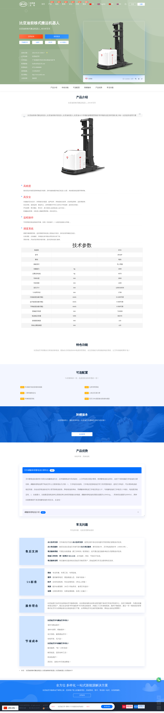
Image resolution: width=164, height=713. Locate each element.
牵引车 (50, 44)
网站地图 (22, 710)
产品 (50, 3)
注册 (141, 4)
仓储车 (37, 44)
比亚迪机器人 (60, 672)
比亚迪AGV (69, 672)
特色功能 (65, 87)
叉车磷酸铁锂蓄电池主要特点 (40, 472)
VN (111, 4)
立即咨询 (31, 37)
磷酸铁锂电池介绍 (35, 515)
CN (91, 4)
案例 (63, 3)
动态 (57, 3)
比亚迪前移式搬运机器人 (34, 672)
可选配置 (76, 87)
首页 (43, 4)
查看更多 (56, 37)
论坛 (70, 3)
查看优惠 (107, 706)
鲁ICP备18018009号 (34, 710)
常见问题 (110, 87)
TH (119, 4)
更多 (84, 3)
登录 (132, 4)
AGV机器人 (63, 44)
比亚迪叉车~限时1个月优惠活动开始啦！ (70, 706)
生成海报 (123, 79)
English (101, 4)
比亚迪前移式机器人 (49, 672)
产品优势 (98, 87)
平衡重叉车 (24, 44)
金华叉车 (45, 707)
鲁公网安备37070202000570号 (52, 710)
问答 (77, 3)
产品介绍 (54, 87)
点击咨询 (82, 436)
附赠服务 (87, 87)
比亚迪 (90, 78)
